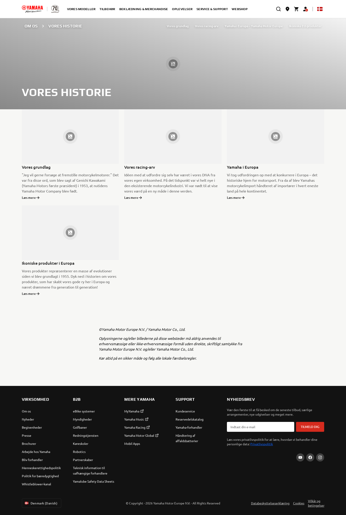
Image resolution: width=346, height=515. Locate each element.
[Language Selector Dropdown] (319, 8)
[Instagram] (320, 457)
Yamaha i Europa (242, 167)
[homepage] (32, 9)
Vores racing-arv (206, 26)
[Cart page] (296, 9)
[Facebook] (310, 457)
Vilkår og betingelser (316, 503)
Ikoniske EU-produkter (305, 26)
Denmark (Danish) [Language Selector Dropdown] (41, 503)
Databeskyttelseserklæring (270, 503)
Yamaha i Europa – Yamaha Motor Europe (254, 26)
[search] (278, 8)
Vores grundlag (178, 26)
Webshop (240, 9)
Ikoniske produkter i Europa (48, 263)
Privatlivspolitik (261, 444)
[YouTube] (300, 457)
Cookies (298, 503)
